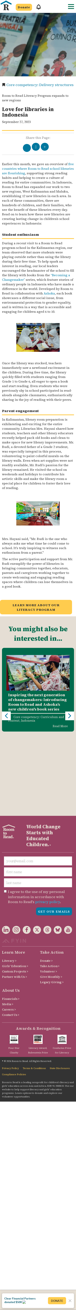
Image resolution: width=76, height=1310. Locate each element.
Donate (24, 7)
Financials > (10, 920)
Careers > (9, 931)
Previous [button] (6, 676)
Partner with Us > (14, 898)
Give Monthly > (51, 898)
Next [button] (69, 676)
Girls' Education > (15, 887)
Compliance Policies (14, 996)
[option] (38, 690)
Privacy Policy (10, 990)
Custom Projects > (15, 893)
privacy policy (47, 823)
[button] (37, 8)
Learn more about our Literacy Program (36, 607)
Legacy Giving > (52, 903)
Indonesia (28, 720)
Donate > (46, 882)
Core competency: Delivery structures (40, 84)
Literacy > (9, 882)
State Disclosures (60, 990)
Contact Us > (10, 936)
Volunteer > (48, 893)
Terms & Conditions (34, 990)
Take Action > (49, 887)
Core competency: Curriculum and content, (36, 719)
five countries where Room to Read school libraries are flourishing (38, 168)
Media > (7, 926)
